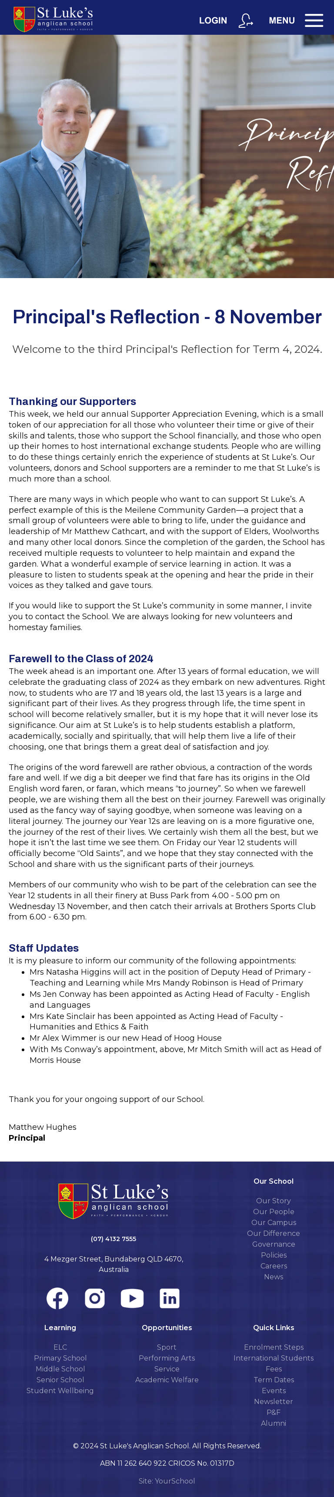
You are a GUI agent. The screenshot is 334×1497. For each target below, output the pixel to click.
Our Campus (273, 1222)
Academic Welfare (167, 1380)
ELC (60, 1347)
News (273, 1277)
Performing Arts (167, 1358)
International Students (274, 1358)
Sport (167, 1347)
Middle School (60, 1369)
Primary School (60, 1358)
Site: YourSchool (167, 1481)
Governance (273, 1244)
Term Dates (274, 1380)
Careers (274, 1266)
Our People (273, 1212)
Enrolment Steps (274, 1347)
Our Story (273, 1201)
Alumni (273, 1423)
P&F (274, 1412)
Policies (274, 1255)
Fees (274, 1369)
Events (274, 1391)
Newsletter (273, 1401)
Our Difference (273, 1233)
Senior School (60, 1380)
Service (167, 1369)
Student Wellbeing (60, 1391)
